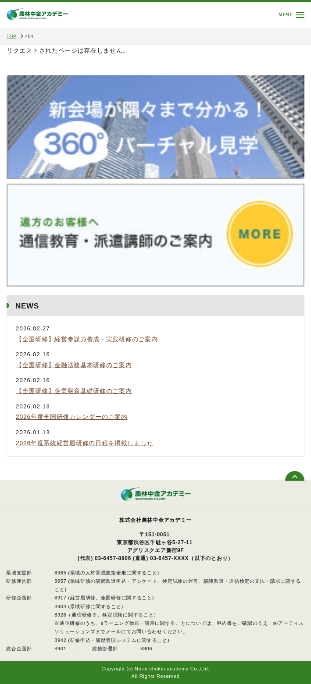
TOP (11, 36)
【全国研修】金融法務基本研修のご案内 (74, 365)
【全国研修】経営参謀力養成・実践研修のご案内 (86, 339)
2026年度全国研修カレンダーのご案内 (71, 416)
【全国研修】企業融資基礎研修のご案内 (74, 390)
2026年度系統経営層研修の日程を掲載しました (84, 443)
